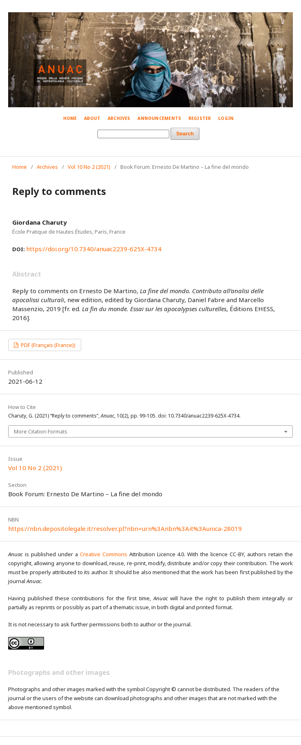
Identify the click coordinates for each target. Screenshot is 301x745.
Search (185, 133)
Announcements (159, 118)
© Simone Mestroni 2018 (253, 8)
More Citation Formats (40, 431)
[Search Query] (133, 134)
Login (226, 118)
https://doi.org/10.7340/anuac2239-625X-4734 (94, 249)
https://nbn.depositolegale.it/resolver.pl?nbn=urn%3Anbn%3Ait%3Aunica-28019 (125, 528)
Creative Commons (103, 554)
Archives (119, 118)
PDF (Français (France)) (47, 345)
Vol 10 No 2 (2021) (89, 166)
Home (70, 118)
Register (199, 118)
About (92, 118)
